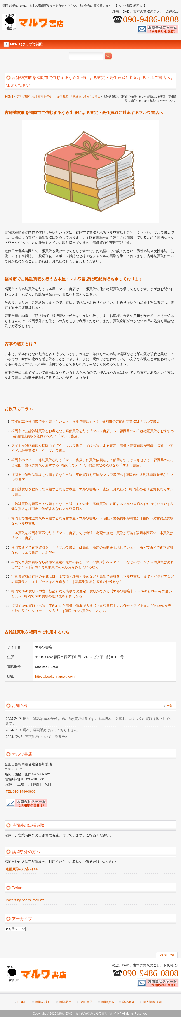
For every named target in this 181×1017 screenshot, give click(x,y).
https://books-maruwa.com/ (55, 676)
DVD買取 (86, 1002)
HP (119, 1013)
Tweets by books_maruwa (25, 900)
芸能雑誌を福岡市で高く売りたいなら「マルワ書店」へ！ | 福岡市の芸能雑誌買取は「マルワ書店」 (87, 421)
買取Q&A (107, 1002)
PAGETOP (167, 955)
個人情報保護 (152, 1002)
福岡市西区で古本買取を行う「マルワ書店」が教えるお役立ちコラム (58, 96)
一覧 (170, 705)
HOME (9, 96)
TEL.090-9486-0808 (20, 791)
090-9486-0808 (151, 19)
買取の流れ (43, 1002)
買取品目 (65, 1002)
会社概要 (128, 1002)
